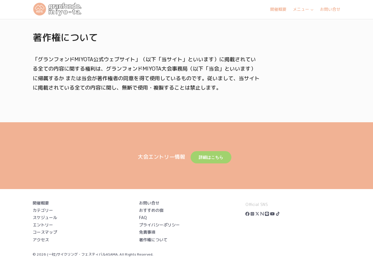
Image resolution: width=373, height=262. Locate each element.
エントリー (43, 225)
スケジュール (45, 217)
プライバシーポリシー (159, 225)
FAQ (143, 217)
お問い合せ (330, 9)
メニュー (303, 9)
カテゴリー (43, 210)
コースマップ (45, 232)
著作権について (153, 239)
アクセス (41, 239)
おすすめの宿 (151, 210)
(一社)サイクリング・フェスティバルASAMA (82, 254)
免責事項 (147, 232)
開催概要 (278, 9)
